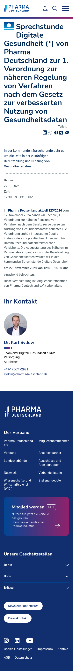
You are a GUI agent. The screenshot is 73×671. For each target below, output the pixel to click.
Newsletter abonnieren (23, 606)
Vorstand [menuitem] (10, 453)
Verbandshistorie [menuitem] (50, 473)
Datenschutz (23, 657)
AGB (7, 657)
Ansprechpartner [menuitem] (50, 453)
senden (68, 132)
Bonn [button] (7, 576)
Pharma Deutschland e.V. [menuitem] (18, 443)
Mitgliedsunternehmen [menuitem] (54, 441)
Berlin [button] (8, 565)
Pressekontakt (17, 618)
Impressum (45, 649)
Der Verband (16, 432)
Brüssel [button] (9, 588)
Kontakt (63, 649)
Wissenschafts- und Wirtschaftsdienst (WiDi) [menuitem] (17, 484)
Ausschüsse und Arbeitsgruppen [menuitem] (50, 463)
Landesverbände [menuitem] (15, 461)
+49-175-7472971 (16, 369)
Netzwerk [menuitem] (10, 473)
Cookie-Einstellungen (18, 649)
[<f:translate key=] (54, 8)
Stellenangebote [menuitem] (50, 480)
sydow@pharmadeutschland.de (25, 374)
